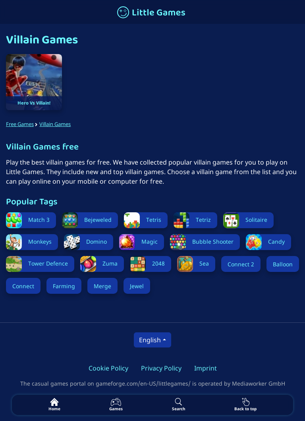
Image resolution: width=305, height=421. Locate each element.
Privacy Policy (161, 368)
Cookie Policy (108, 368)
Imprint (205, 368)
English (150, 340)
